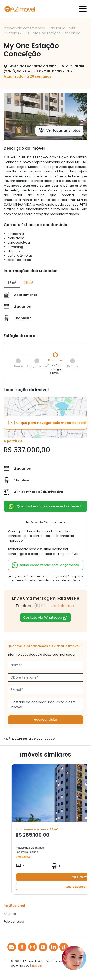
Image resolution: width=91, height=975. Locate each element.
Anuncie (10, 913)
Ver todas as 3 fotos (59, 131)
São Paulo (57, 28)
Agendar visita (45, 719)
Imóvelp (36, 965)
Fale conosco (14, 921)
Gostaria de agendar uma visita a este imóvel (45, 704)
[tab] (12, 283)
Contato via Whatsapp (45, 617)
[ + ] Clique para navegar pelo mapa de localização (47, 422)
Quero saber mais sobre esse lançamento (45, 506)
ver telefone (62, 606)
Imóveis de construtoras (25, 28)
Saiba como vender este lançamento (45, 565)
